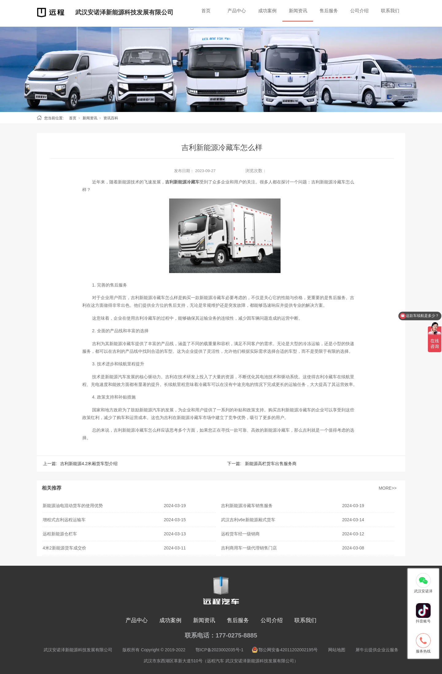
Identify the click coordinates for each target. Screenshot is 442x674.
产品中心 (236, 10)
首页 (206, 10)
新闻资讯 (298, 10)
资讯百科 (110, 118)
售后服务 (329, 10)
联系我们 (390, 10)
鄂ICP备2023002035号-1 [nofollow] (219, 649)
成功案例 (267, 10)
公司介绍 (359, 10)
